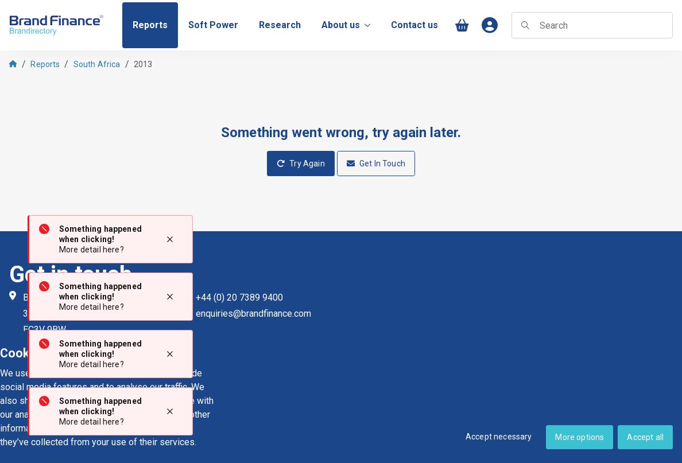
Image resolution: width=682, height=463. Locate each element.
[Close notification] (170, 239)
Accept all (645, 437)
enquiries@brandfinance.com (253, 313)
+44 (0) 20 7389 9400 (239, 297)
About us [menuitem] (345, 25)
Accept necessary (499, 436)
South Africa (97, 64)
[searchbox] (592, 25)
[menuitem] (150, 25)
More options (579, 437)
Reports (45, 64)
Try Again (301, 163)
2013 (143, 64)
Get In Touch (376, 163)
